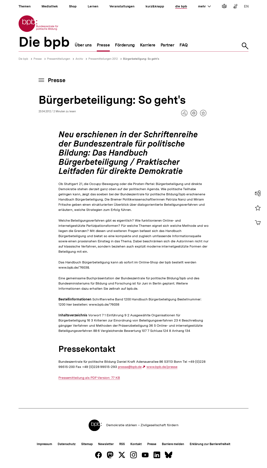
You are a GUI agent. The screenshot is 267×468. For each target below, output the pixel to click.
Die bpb (23, 58)
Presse (38, 58)
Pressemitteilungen (58, 58)
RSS (122, 444)
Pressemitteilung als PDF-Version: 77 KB (89, 378)
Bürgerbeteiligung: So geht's (141, 58)
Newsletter (105, 444)
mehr (204, 6)
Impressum (44, 444)
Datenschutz (67, 444)
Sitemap (87, 444)
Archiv (79, 58)
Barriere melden (173, 444)
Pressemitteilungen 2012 (103, 58)
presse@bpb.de (130, 367)
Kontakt (135, 444)
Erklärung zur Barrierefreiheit (210, 444)
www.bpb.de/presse (161, 367)
